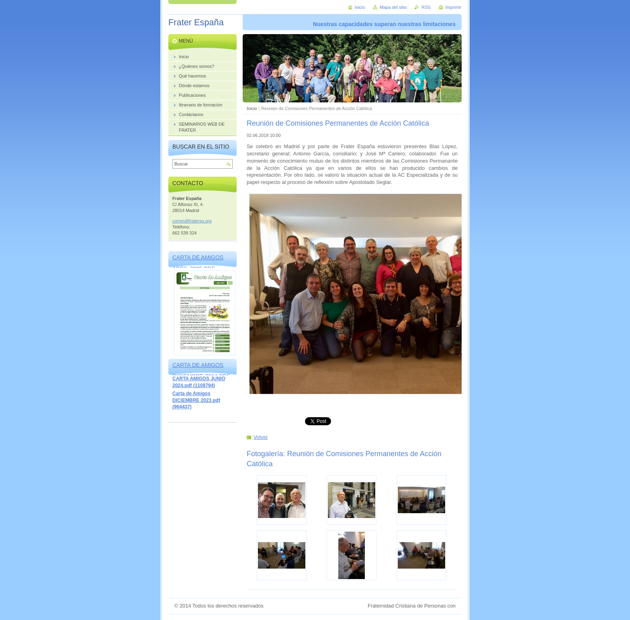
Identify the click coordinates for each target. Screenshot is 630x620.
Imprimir (453, 7)
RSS (425, 7)
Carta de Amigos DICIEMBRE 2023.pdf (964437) (196, 400)
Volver (261, 437)
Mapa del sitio (393, 7)
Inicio (252, 108)
